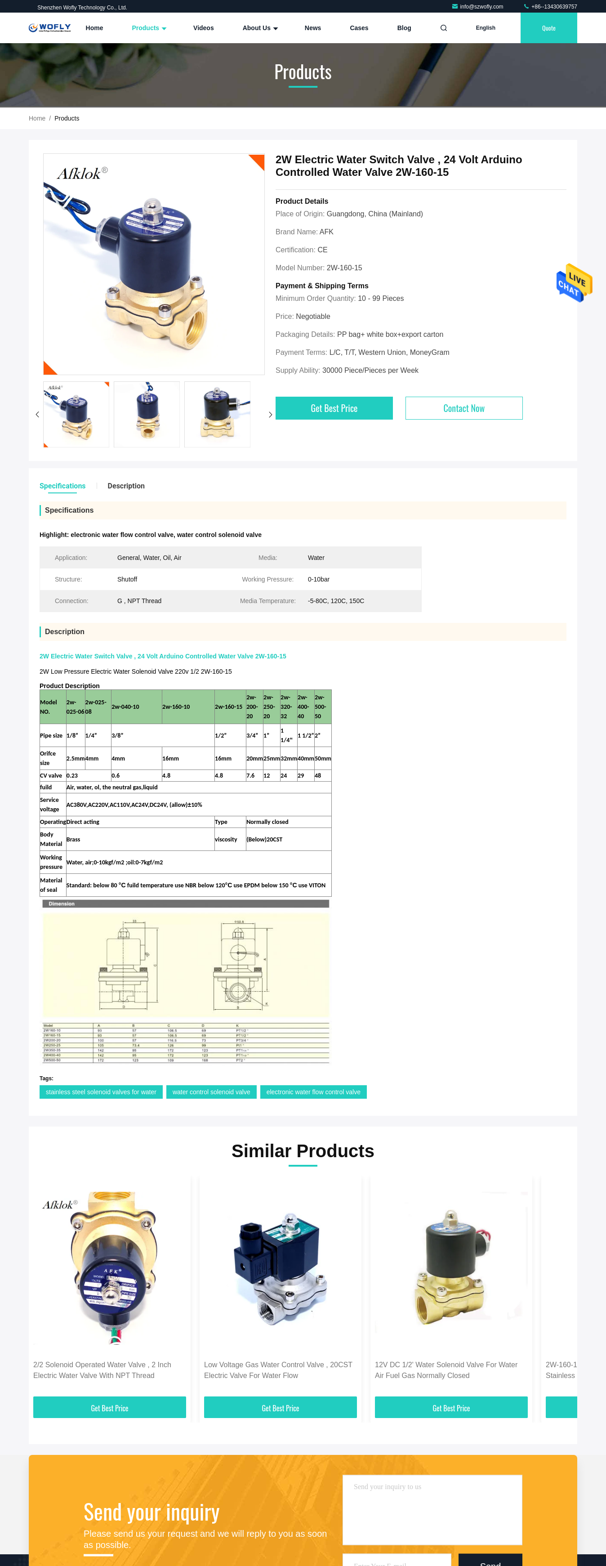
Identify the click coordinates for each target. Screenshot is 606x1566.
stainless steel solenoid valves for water (101, 1092)
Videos (203, 27)
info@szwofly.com (478, 7)
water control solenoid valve (211, 1092)
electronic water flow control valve (314, 1092)
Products (148, 27)
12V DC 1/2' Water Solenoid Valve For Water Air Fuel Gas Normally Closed (446, 1370)
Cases (359, 27)
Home (94, 27)
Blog (404, 27)
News (313, 27)
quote (549, 27)
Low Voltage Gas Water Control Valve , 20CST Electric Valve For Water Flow (278, 1370)
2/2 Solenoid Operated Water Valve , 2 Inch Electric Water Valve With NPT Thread (102, 1370)
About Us (259, 27)
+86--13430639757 (550, 7)
